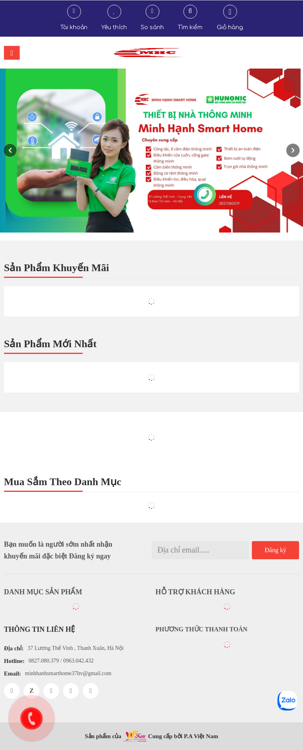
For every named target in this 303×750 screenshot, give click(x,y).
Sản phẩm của (103, 736)
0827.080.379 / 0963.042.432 (61, 661)
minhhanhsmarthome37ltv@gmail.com (68, 673)
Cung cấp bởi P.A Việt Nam (183, 736)
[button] (293, 150)
